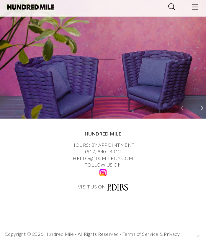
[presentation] (183, 108)
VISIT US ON (92, 186)
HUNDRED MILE (103, 133)
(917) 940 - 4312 (103, 151)
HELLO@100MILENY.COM (103, 158)
